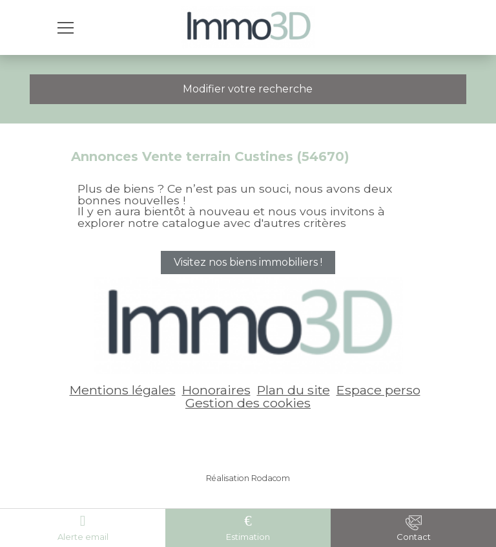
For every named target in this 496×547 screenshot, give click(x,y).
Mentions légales (123, 390)
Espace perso (378, 390)
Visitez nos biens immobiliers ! (248, 262)
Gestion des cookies (248, 403)
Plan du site (293, 390)
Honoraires (216, 390)
